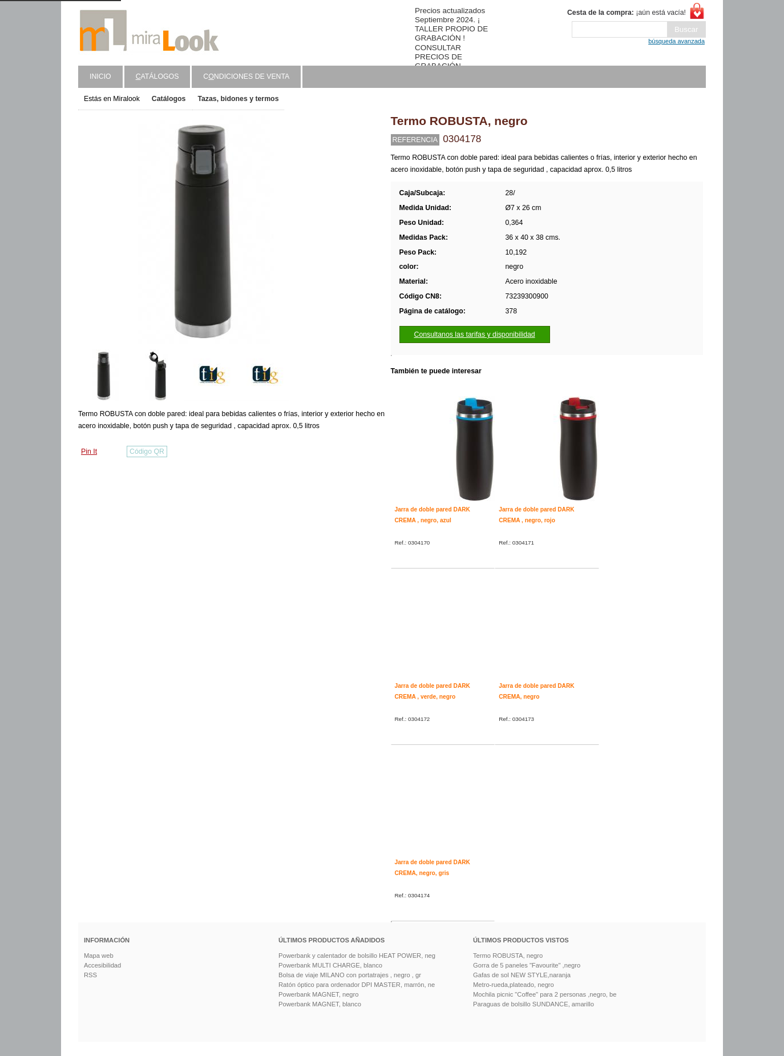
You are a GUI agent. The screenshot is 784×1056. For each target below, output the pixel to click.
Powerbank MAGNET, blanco (319, 1004)
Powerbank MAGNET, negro (318, 994)
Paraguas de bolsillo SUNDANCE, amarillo (533, 1004)
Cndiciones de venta (246, 76)
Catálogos (169, 99)
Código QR (147, 452)
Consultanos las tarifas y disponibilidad (474, 334)
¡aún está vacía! (626, 13)
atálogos (157, 76)
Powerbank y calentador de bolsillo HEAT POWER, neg (356, 955)
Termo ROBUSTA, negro (508, 955)
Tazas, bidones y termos (237, 99)
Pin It (89, 452)
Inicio (100, 76)
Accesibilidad (102, 965)
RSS (90, 975)
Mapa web (99, 955)
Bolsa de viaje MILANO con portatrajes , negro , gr (349, 975)
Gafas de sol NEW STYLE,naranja (522, 975)
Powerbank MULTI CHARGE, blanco (330, 965)
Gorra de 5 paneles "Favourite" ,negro (526, 965)
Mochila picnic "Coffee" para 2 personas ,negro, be (545, 994)
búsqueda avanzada (676, 41)
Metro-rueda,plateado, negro (513, 984)
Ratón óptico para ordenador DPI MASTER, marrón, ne (356, 984)
